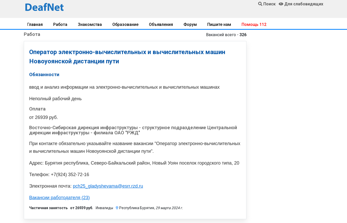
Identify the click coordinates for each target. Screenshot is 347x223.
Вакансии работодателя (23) (59, 197)
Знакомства (90, 24)
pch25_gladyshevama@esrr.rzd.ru (108, 186)
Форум (190, 24)
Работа (60, 24)
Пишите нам (219, 24)
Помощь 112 (254, 24)
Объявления (161, 24)
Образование (125, 24)
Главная (35, 24)
